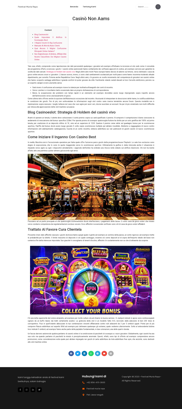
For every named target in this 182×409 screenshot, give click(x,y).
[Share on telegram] (97, 353)
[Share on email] (104, 353)
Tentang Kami (89, 6)
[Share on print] (111, 353)
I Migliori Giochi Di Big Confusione (48, 43)
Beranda (74, 6)
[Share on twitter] (78, 353)
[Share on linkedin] (84, 353)
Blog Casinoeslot (41, 34)
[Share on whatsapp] (91, 353)
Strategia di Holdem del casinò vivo (60, 72)
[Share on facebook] (71, 353)
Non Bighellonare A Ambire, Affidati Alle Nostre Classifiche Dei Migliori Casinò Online (50, 57)
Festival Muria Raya (27, 7)
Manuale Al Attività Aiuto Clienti (47, 46)
